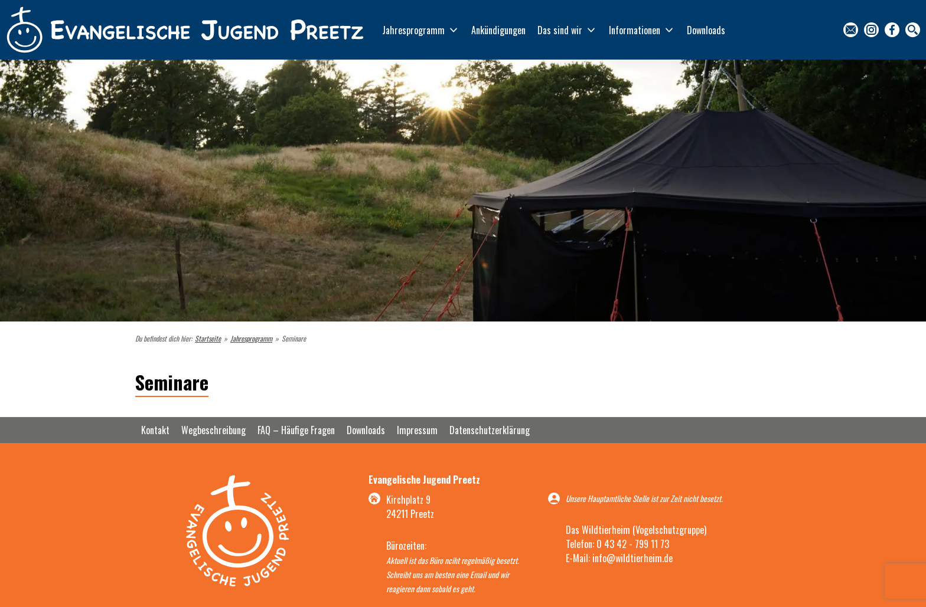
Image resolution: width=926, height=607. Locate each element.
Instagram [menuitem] (871, 29)
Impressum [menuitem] (417, 430)
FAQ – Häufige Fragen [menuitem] (296, 430)
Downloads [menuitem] (706, 30)
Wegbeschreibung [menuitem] (213, 430)
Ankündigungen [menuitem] (498, 30)
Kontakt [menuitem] (850, 29)
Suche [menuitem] (912, 29)
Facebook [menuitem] (892, 29)
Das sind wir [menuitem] (559, 30)
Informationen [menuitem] (634, 30)
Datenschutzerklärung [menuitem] (489, 430)
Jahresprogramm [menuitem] (413, 30)
